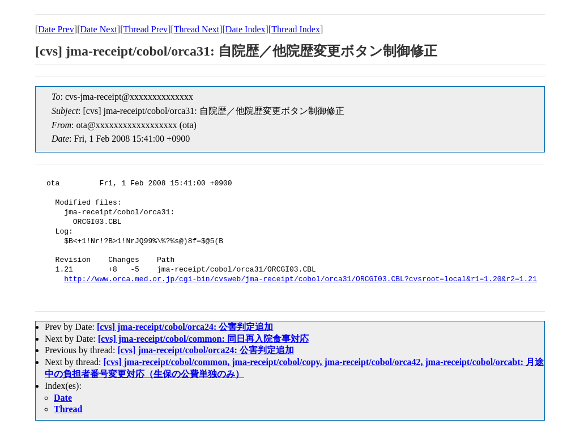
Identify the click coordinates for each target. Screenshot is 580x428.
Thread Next (196, 29)
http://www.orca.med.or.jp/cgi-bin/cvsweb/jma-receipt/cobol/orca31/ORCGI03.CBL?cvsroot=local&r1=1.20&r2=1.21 (300, 279)
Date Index (245, 29)
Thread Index (295, 29)
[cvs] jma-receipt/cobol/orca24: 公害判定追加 (185, 327)
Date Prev (56, 29)
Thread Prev (145, 29)
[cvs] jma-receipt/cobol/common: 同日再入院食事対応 (203, 339)
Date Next (98, 29)
